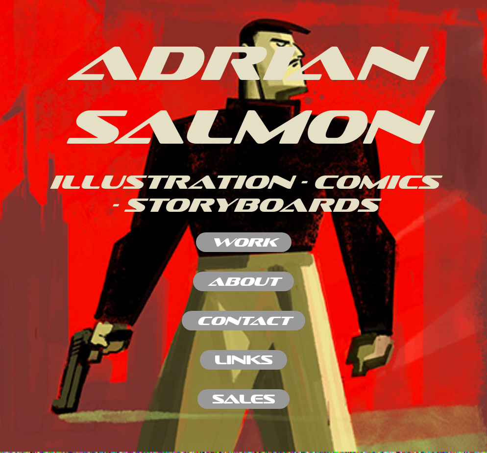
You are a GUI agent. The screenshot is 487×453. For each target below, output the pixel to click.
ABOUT (243, 281)
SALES (243, 399)
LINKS (243, 359)
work (244, 242)
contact (243, 320)
